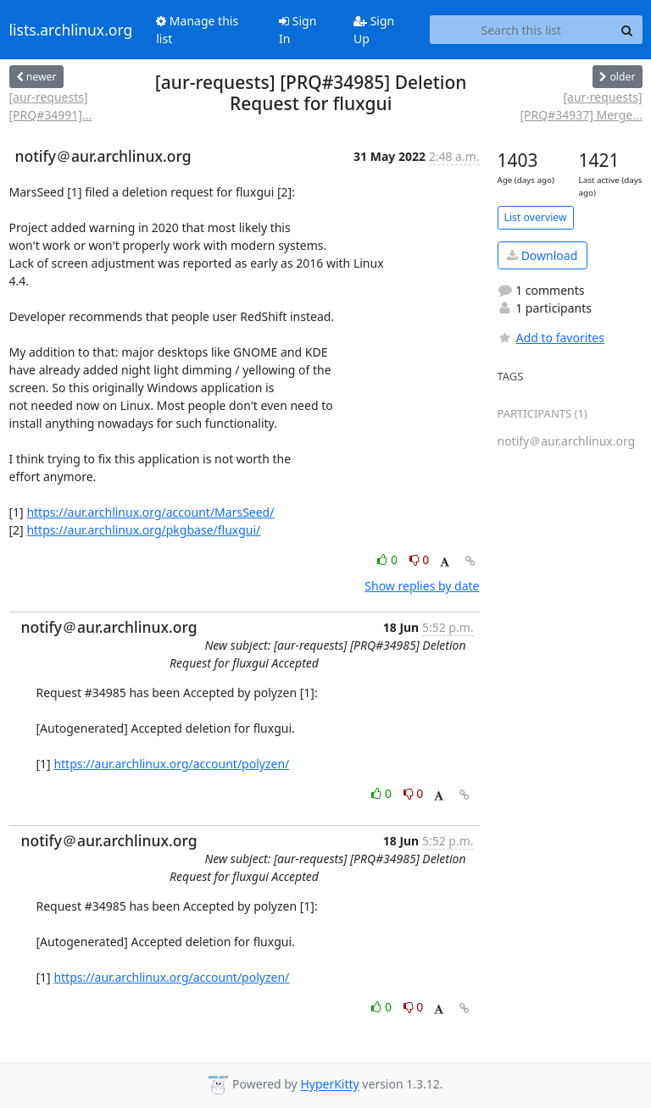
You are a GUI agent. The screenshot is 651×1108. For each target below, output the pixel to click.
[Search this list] (521, 29)
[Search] (627, 29)
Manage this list (197, 30)
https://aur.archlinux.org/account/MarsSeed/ (150, 512)
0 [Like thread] (388, 559)
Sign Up (373, 30)
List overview (535, 217)
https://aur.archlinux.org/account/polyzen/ (171, 764)
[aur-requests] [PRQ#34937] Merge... (581, 106)
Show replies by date (421, 586)
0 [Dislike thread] (419, 559)
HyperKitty (329, 1085)
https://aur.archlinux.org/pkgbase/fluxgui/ (143, 530)
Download (542, 255)
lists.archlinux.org (71, 29)
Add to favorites (551, 338)
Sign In (297, 30)
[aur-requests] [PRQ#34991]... (50, 106)
